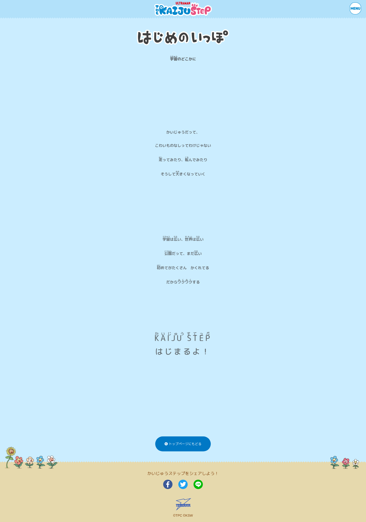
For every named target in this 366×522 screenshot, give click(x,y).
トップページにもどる (183, 444)
